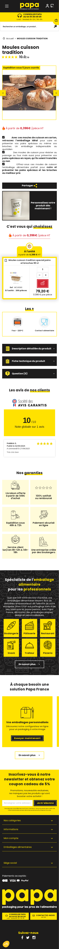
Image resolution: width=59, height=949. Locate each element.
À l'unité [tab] (29, 253)
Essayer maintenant (27, 738)
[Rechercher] (29, 26)
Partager (29, 185)
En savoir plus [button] (27, 664)
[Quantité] (42, 269)
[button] (29, 348)
